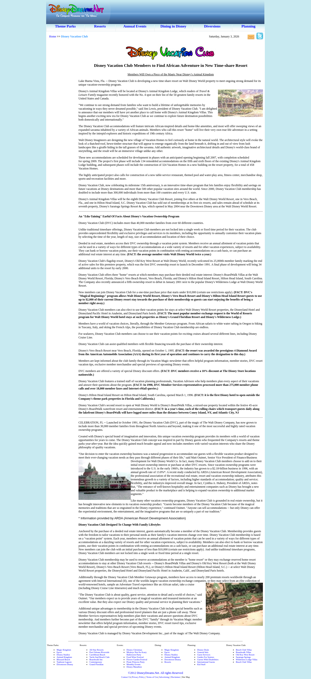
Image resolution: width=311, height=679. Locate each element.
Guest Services (203, 654)
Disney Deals (203, 650)
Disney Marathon (134, 667)
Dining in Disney (173, 26)
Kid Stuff (201, 664)
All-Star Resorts (96, 650)
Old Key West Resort (245, 654)
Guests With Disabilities (207, 659)
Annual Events (135, 26)
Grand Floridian (96, 664)
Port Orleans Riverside (99, 652)
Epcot (59, 652)
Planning (249, 26)
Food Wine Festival (135, 657)
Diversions (212, 26)
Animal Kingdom (64, 657)
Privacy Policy (138, 677)
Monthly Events (134, 664)
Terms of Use (152, 677)
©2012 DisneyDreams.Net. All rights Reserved (155, 673)
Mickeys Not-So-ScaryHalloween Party (137, 653)
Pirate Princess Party (136, 662)
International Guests (206, 662)
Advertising (164, 677)
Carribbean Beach (97, 654)
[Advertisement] (62, 114)
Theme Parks (65, 26)
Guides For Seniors (205, 657)
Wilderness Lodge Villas (246, 659)
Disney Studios (63, 654)
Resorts (100, 26)
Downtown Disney (65, 664)
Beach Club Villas (244, 650)
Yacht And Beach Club (99, 657)
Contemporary (95, 662)
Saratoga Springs (243, 657)
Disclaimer (176, 677)
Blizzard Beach (63, 659)
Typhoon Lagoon (64, 662)
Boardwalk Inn (96, 659)
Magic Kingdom (64, 650)
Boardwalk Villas (243, 652)
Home (52, 36)
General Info (202, 652)
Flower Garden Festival (137, 659)
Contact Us (126, 677)
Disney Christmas (134, 650)
